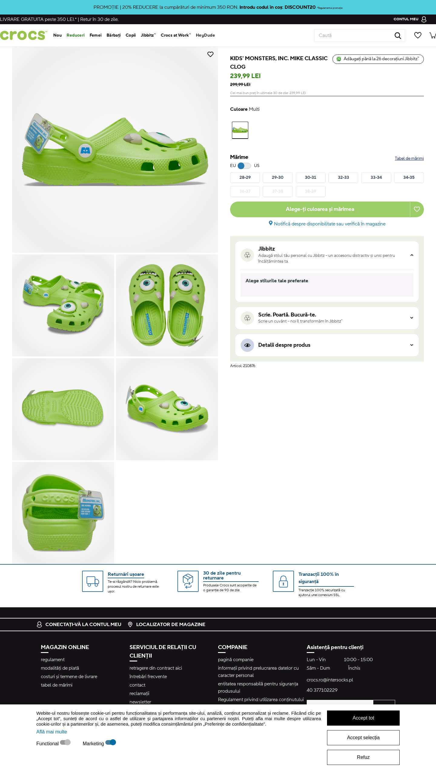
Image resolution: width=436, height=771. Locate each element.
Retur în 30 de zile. (99, 19)
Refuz (363, 757)
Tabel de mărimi (409, 158)
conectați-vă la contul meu (78, 625)
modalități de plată (60, 668)
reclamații (139, 694)
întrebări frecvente (148, 677)
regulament (52, 660)
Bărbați (114, 35)
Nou (57, 35)
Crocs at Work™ (176, 35)
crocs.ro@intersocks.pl (330, 680)
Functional (48, 743)
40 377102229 (322, 690)
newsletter (140, 702)
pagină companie (235, 660)
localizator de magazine (166, 625)
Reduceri (75, 35)
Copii (131, 35)
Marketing (94, 743)
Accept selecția (363, 737)
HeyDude (205, 35)
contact (137, 685)
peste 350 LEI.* (38, 19)
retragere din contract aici (156, 668)
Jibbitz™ (148, 35)
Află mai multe (51, 731)
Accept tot (363, 717)
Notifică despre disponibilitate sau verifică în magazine (329, 224)
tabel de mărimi (56, 685)
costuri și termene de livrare (69, 677)
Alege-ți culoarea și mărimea (320, 209)
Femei (96, 35)
